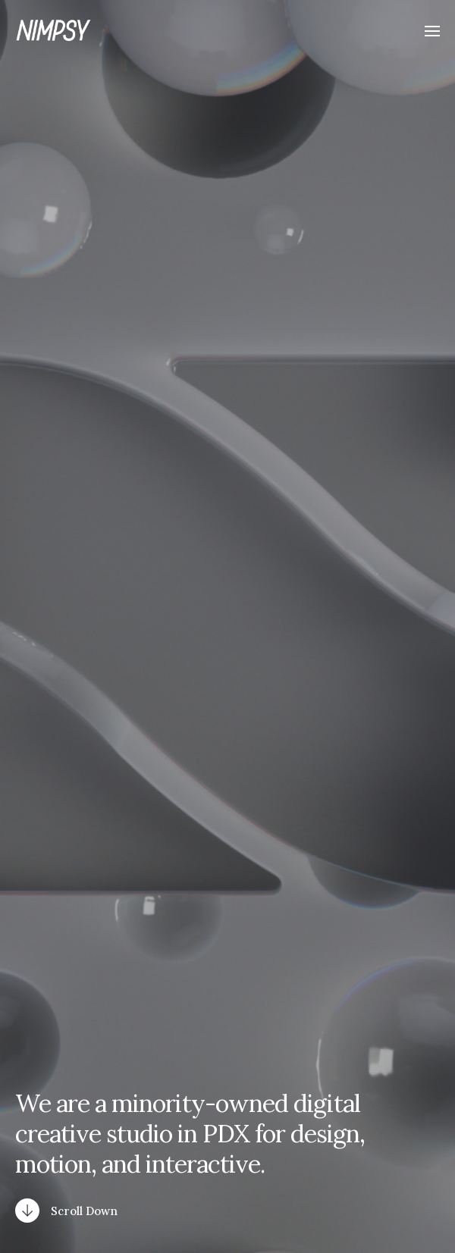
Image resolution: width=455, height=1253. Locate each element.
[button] (433, 30)
